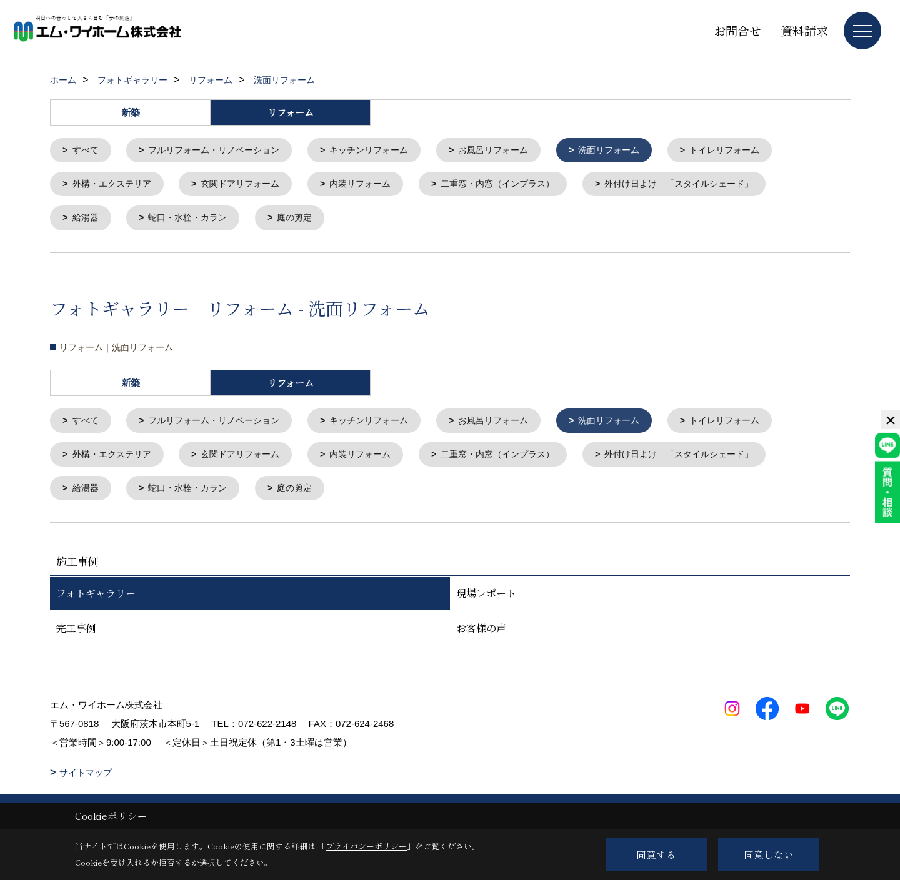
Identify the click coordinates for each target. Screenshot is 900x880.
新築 (130, 112)
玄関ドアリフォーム (250, 185)
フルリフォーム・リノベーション (221, 151)
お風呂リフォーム (515, 151)
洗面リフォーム (636, 151)
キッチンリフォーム (384, 151)
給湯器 (87, 220)
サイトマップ (85, 779)
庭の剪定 (305, 220)
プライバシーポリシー (366, 846)
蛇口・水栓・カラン (193, 220)
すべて (87, 151)
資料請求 (804, 30)
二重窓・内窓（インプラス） (520, 185)
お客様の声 (481, 635)
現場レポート (486, 600)
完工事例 (76, 635)
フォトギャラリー (96, 600)
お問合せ (737, 30)
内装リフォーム (375, 185)
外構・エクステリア (115, 185)
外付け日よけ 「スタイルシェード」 (711, 185)
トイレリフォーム (756, 151)
